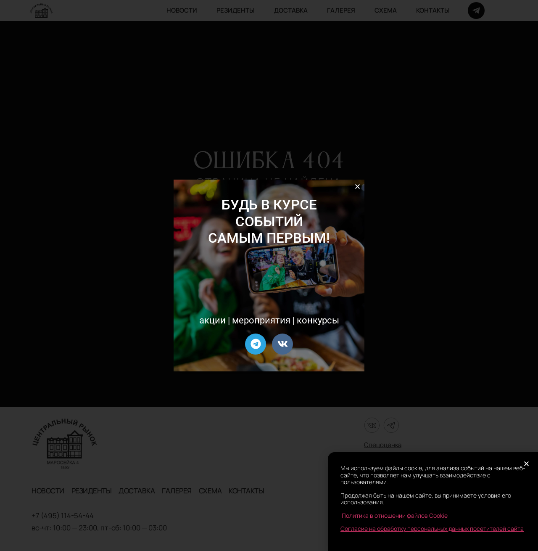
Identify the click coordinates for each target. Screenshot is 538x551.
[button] (357, 186)
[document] (269, 275)
